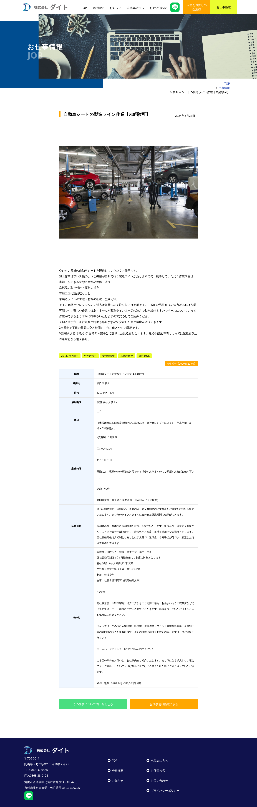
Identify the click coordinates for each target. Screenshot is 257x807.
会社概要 (98, 8)
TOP (84, 8)
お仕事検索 (223, 7)
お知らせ (115, 8)
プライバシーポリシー (165, 782)
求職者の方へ (135, 8)
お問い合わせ (158, 8)
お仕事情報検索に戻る (164, 696)
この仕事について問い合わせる (93, 696)
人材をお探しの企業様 (197, 7)
